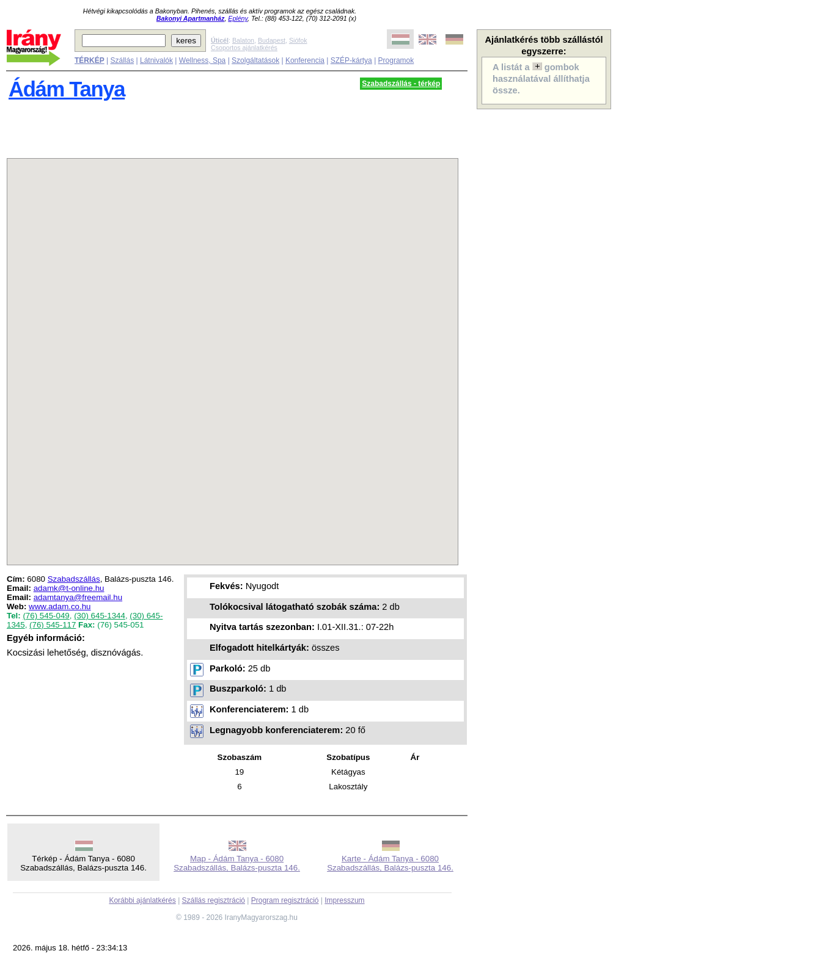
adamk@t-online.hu (69, 588)
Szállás (122, 60)
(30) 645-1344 (99, 615)
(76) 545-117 (52, 624)
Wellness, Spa (202, 60)
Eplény (238, 18)
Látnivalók (156, 60)
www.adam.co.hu (60, 606)
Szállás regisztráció (213, 900)
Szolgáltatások (255, 60)
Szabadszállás (74, 579)
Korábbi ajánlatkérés (142, 900)
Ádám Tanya (67, 89)
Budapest (271, 40)
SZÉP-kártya (351, 60)
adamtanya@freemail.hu (78, 597)
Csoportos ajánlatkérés (244, 47)
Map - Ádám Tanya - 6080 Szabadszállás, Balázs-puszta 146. (237, 863)
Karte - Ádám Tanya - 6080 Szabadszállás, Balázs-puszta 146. (390, 863)
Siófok (298, 40)
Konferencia (304, 60)
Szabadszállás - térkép (401, 83)
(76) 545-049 (46, 615)
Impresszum (344, 900)
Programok (396, 60)
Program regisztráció (285, 900)
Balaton (243, 40)
